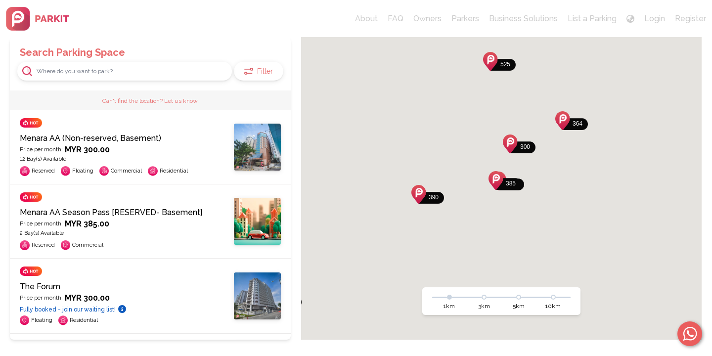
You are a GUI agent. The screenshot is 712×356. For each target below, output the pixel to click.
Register (690, 18)
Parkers (465, 18)
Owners (427, 18)
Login (654, 18)
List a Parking (592, 18)
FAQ (395, 18)
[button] (505, 180)
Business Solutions (523, 18)
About (366, 18)
